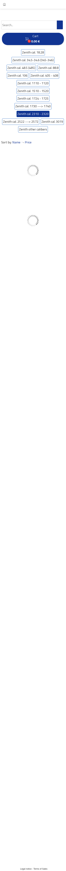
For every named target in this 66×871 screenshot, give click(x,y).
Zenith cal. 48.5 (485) (21, 68)
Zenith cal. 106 (17, 75)
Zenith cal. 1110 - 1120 (33, 83)
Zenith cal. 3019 (52, 121)
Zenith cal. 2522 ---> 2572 (20, 121)
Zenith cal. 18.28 (33, 52)
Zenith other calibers (33, 129)
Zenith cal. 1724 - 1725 (33, 98)
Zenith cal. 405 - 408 (44, 75)
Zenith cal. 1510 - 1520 (33, 91)
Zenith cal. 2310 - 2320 (33, 114)
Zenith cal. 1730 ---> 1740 (33, 106)
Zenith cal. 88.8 (48, 68)
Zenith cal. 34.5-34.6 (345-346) (33, 60)
